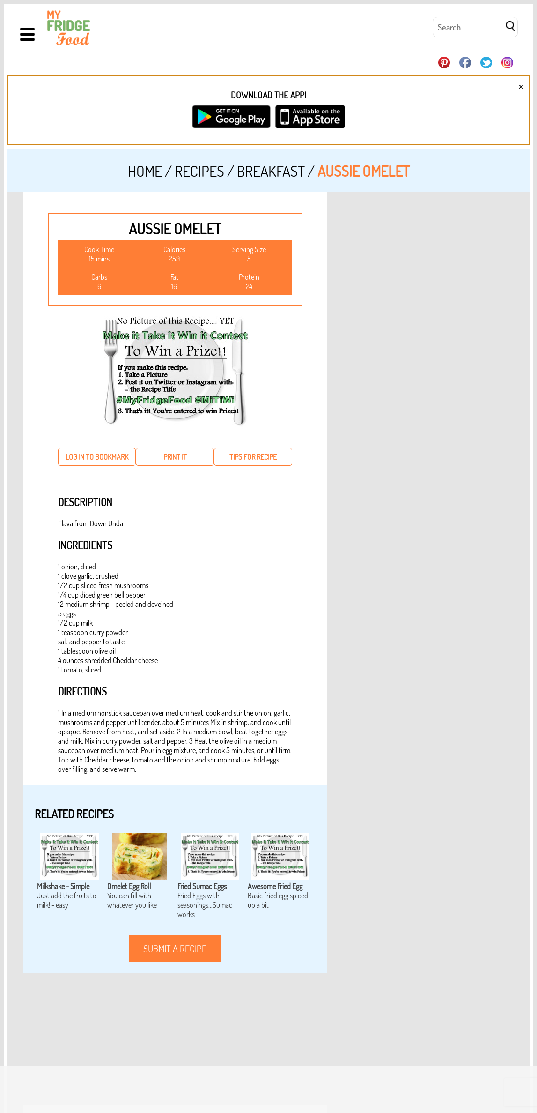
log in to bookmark (97, 457)
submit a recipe (174, 948)
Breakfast (271, 170)
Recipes (199, 170)
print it (175, 457)
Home (145, 170)
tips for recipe (253, 457)
